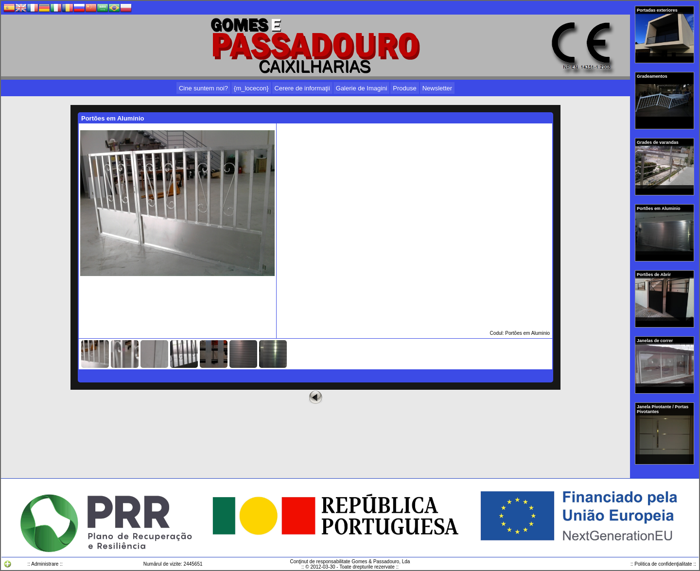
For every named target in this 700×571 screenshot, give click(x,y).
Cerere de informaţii (302, 88)
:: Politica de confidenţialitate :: (663, 564)
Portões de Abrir (654, 274)
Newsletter (437, 88)
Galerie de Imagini (361, 88)
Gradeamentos (652, 76)
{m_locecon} (251, 88)
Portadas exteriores (658, 10)
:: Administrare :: (44, 564)
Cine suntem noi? (203, 88)
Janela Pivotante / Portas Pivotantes (662, 409)
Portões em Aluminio (659, 208)
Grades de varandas (658, 142)
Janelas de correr (655, 340)
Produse (404, 88)
